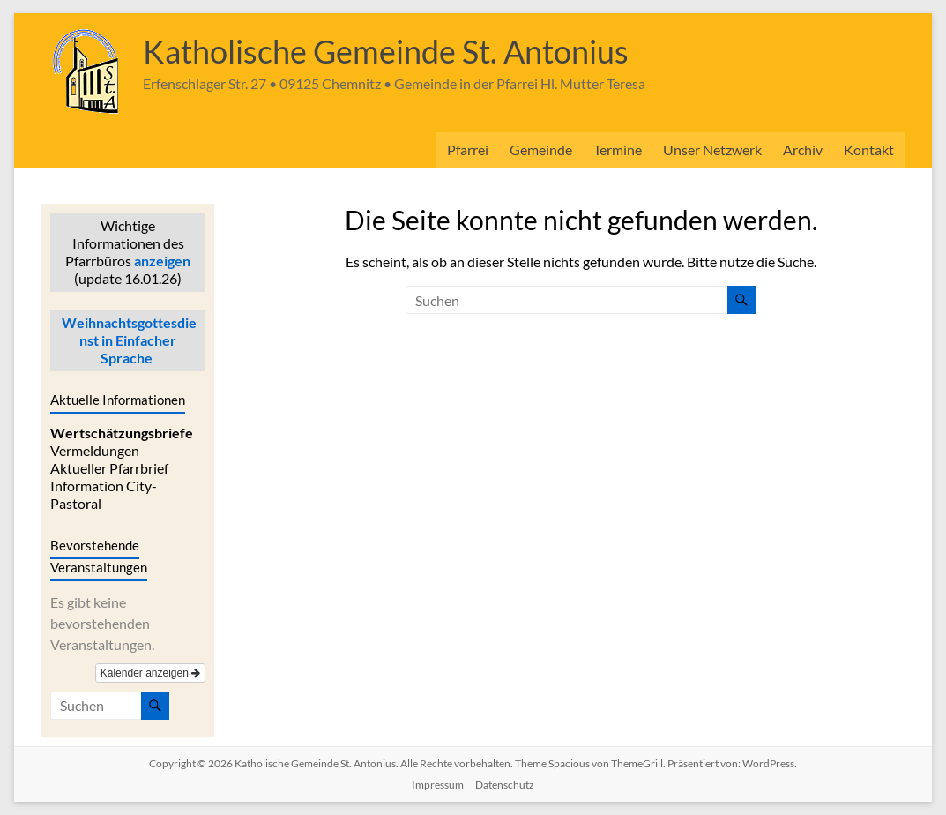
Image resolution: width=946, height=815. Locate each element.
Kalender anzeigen (150, 673)
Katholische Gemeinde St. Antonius (386, 51)
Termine (617, 149)
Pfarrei (467, 149)
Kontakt (869, 149)
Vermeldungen (94, 450)
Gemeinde (541, 149)
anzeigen (162, 260)
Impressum (438, 784)
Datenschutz (504, 784)
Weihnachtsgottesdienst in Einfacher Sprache (128, 340)
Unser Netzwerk (712, 149)
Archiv (803, 149)
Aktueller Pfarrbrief (109, 468)
